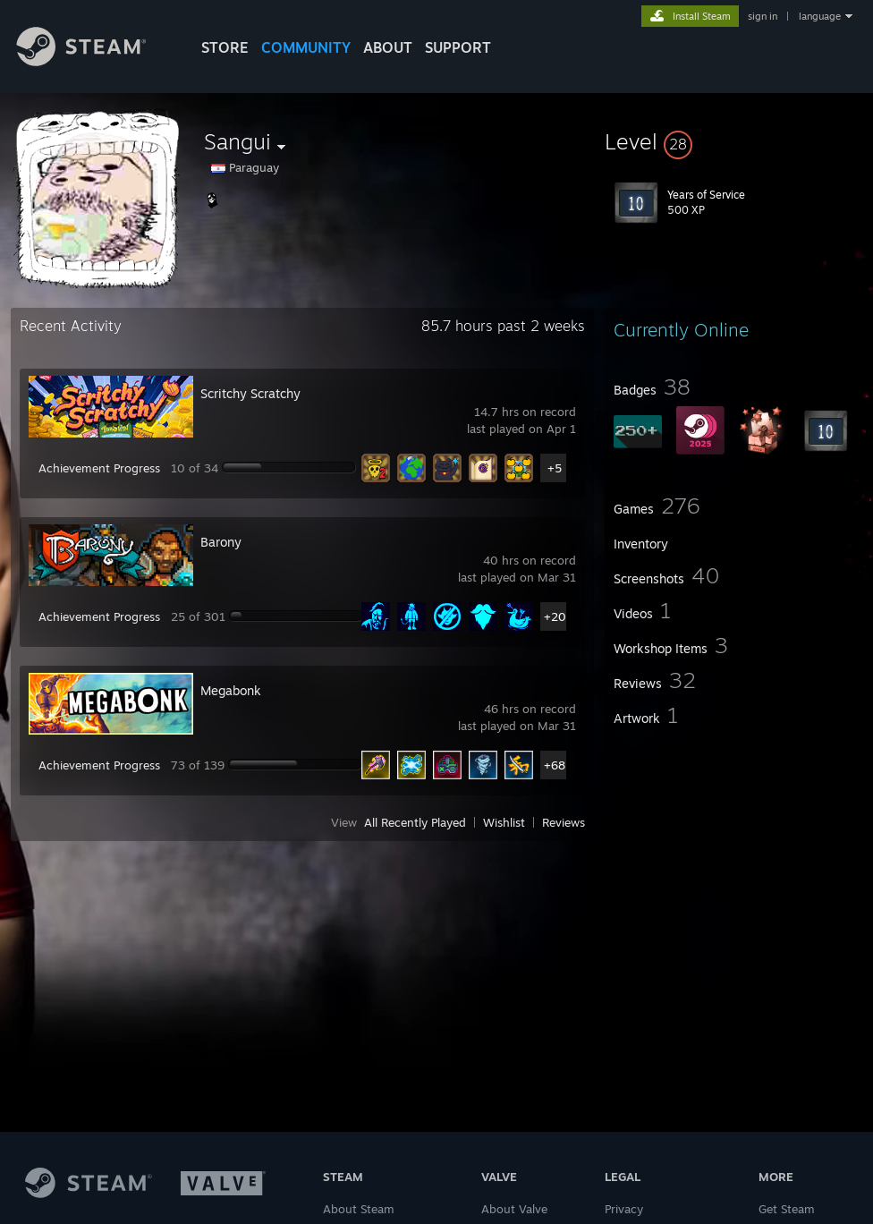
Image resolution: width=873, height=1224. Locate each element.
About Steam (358, 1209)
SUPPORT (458, 47)
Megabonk (230, 690)
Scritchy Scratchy (250, 393)
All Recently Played (415, 822)
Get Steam (787, 1209)
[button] (733, 141)
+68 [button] (554, 765)
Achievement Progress (99, 468)
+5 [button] (554, 468)
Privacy (624, 1209)
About (387, 47)
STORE (225, 47)
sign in (762, 16)
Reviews (563, 822)
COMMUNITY (306, 47)
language (820, 16)
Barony (221, 541)
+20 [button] (555, 616)
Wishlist (504, 822)
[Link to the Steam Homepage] (95, 61)
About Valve (514, 1209)
